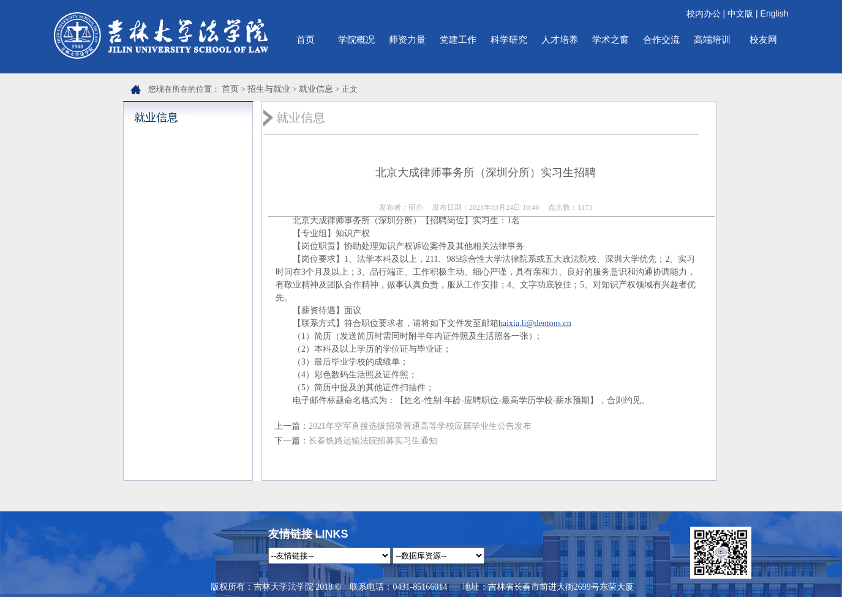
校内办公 (703, 13)
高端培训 (712, 39)
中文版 (740, 13)
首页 (305, 39)
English (775, 13)
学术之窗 (610, 39)
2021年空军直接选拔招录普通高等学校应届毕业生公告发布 (420, 426)
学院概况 (356, 39)
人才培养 (559, 39)
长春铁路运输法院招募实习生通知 (373, 440)
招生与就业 (268, 89)
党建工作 (458, 39)
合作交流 (661, 39)
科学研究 (509, 39)
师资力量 (407, 39)
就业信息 (316, 89)
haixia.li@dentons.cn (534, 323)
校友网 (763, 39)
